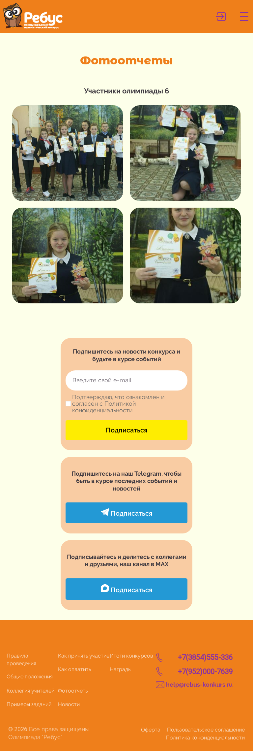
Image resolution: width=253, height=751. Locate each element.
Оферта (150, 730)
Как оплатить (74, 669)
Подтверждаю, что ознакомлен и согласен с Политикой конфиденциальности (118, 404)
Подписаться (126, 430)
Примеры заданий (29, 704)
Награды (120, 669)
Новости (69, 704)
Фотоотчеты (73, 691)
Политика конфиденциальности (205, 737)
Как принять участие (83, 656)
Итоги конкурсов (131, 656)
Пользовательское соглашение (206, 730)
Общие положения (30, 676)
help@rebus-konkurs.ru (199, 684)
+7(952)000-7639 (205, 671)
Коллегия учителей (30, 691)
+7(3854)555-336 (205, 657)
